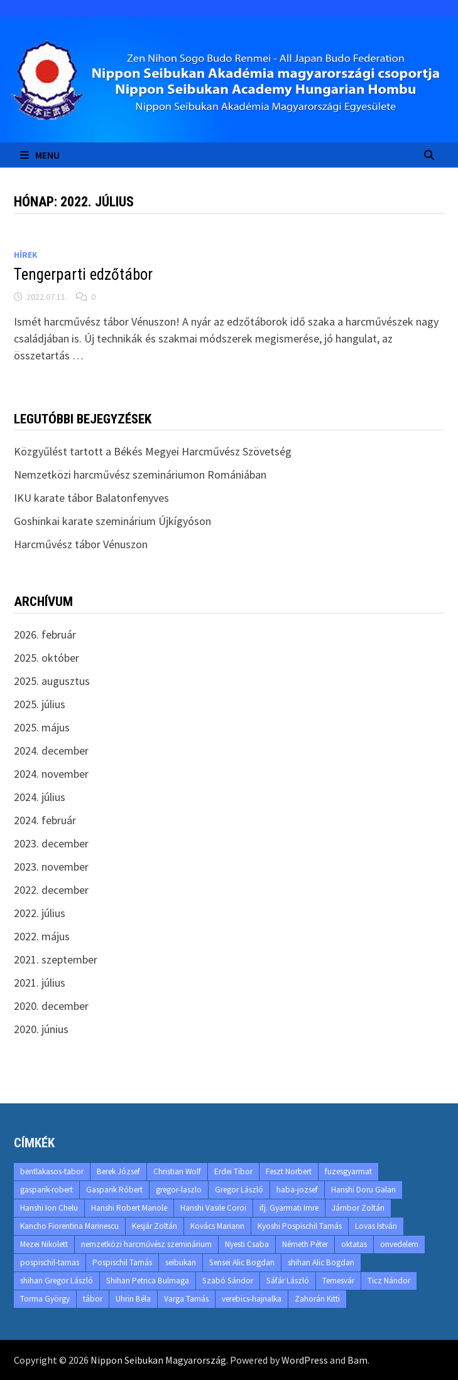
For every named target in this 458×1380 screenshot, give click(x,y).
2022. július (39, 913)
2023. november (51, 866)
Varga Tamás (186, 1298)
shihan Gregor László (56, 1280)
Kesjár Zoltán (154, 1226)
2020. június (41, 1029)
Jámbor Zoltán (358, 1207)
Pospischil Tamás (122, 1262)
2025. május (42, 727)
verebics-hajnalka (251, 1298)
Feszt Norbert (289, 1171)
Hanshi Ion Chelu (49, 1207)
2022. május (42, 936)
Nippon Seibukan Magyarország (158, 1360)
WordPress (304, 1360)
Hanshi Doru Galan (363, 1189)
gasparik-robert (46, 1189)
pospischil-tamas (49, 1262)
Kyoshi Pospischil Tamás (300, 1226)
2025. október (46, 657)
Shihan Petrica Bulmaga (147, 1280)
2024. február (45, 820)
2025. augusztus (52, 681)
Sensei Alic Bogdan (242, 1262)
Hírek (26, 254)
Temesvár (338, 1280)
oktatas (354, 1244)
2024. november (51, 774)
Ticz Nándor (389, 1280)
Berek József (118, 1171)
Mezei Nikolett (44, 1244)
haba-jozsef (297, 1189)
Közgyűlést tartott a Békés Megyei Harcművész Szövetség (153, 451)
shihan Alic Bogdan (321, 1262)
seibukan (180, 1262)
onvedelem (399, 1244)
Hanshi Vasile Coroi (213, 1207)
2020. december (51, 1006)
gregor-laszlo (179, 1189)
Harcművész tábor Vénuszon (81, 544)
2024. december (51, 750)
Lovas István (376, 1226)
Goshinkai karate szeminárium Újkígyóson (112, 521)
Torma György (45, 1298)
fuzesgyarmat (348, 1171)
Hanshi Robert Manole (129, 1207)
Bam (357, 1360)
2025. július (39, 704)
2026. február (45, 634)
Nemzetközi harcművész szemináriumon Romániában (140, 474)
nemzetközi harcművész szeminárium (146, 1244)
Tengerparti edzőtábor (83, 274)
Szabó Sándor (227, 1280)
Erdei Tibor (233, 1171)
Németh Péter (305, 1244)
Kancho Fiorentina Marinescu (69, 1226)
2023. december (51, 843)
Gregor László (239, 1189)
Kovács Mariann (217, 1226)
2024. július (39, 797)
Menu (40, 155)
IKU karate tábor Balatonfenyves (91, 498)
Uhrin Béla (133, 1298)
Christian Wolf (177, 1171)
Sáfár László (287, 1280)
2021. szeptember (55, 959)
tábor (92, 1298)
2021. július (39, 982)
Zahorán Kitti (317, 1298)
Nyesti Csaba (247, 1244)
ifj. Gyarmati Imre (289, 1207)
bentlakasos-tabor (52, 1171)
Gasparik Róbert (114, 1189)
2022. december (51, 890)
